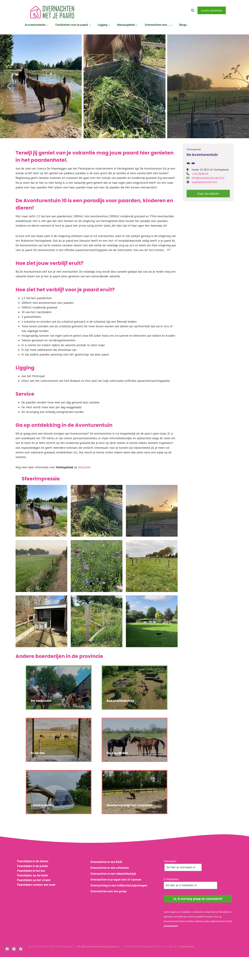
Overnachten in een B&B (106, 862)
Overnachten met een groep (108, 891)
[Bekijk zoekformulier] (193, 10)
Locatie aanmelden (211, 10)
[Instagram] (241, 10)
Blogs (183, 25)
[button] (9, 86)
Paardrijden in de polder (32, 866)
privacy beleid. (171, 925)
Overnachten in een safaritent (109, 868)
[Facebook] (232, 10)
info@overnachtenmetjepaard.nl (98, 946)
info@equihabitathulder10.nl (208, 178)
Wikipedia (84, 467)
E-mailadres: (190, 883)
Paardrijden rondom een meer (36, 885)
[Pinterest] (21, 949)
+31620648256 (200, 173)
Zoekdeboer (186, 946)
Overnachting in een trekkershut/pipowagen (118, 885)
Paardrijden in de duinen (32, 861)
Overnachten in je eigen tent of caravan (115, 879)
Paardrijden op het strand (33, 880)
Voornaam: (183, 865)
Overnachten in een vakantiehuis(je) (113, 874)
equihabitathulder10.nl (204, 182)
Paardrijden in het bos (31, 871)
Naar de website (208, 193)
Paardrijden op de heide (32, 875)
